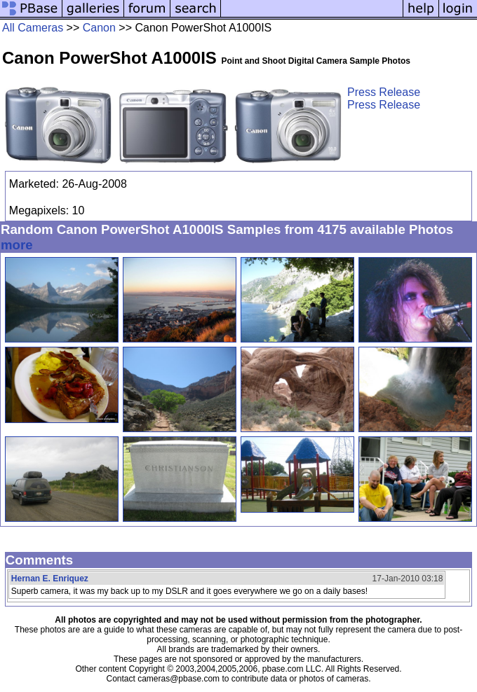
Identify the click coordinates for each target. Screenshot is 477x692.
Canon (99, 28)
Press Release (383, 92)
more (17, 244)
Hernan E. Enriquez (49, 578)
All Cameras (32, 28)
